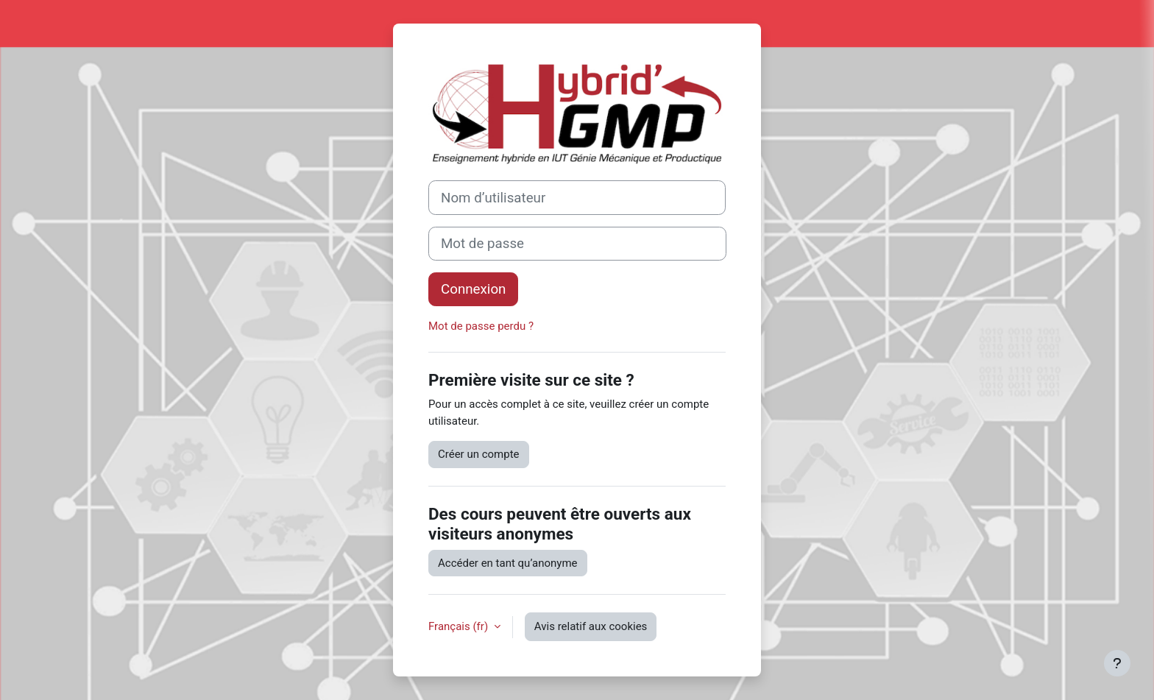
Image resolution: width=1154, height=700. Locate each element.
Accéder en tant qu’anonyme (508, 563)
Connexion (473, 289)
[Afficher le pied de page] (1117, 663)
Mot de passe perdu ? (481, 326)
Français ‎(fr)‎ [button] (459, 626)
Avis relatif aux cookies (591, 626)
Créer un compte (479, 454)
